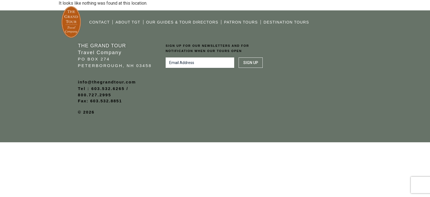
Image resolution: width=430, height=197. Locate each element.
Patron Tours (241, 22)
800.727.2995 (94, 94)
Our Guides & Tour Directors (182, 22)
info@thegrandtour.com (107, 82)
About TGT (127, 22)
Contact (99, 22)
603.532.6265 (108, 88)
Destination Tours (286, 22)
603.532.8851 (106, 101)
